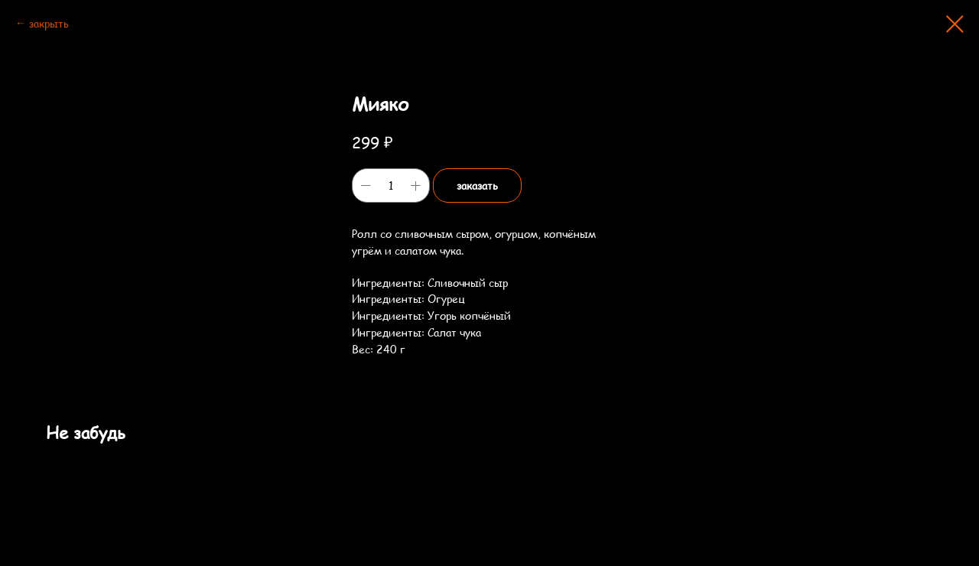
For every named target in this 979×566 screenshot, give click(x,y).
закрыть (49, 23)
